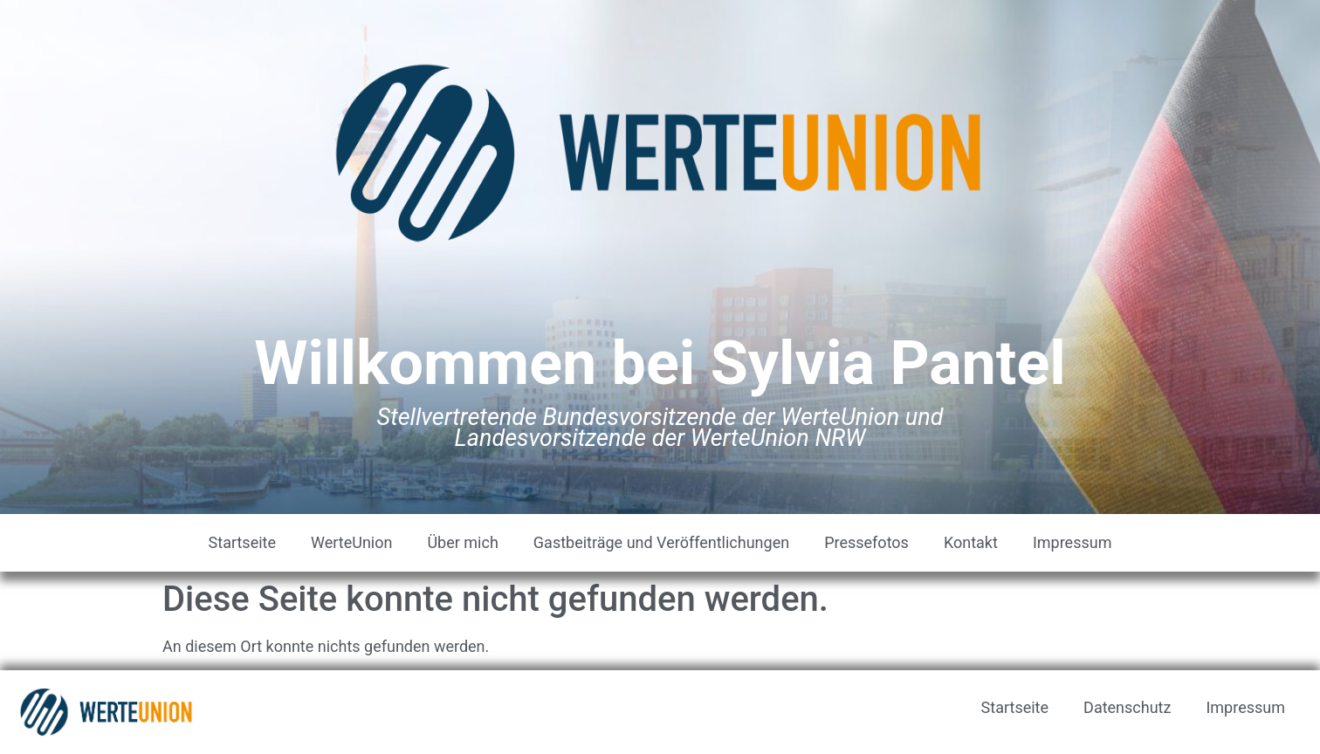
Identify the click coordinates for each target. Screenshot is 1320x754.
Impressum (1072, 542)
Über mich (462, 542)
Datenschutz (1127, 707)
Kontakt (971, 542)
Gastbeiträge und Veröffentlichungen (661, 542)
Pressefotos (866, 542)
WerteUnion (351, 542)
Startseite (242, 542)
